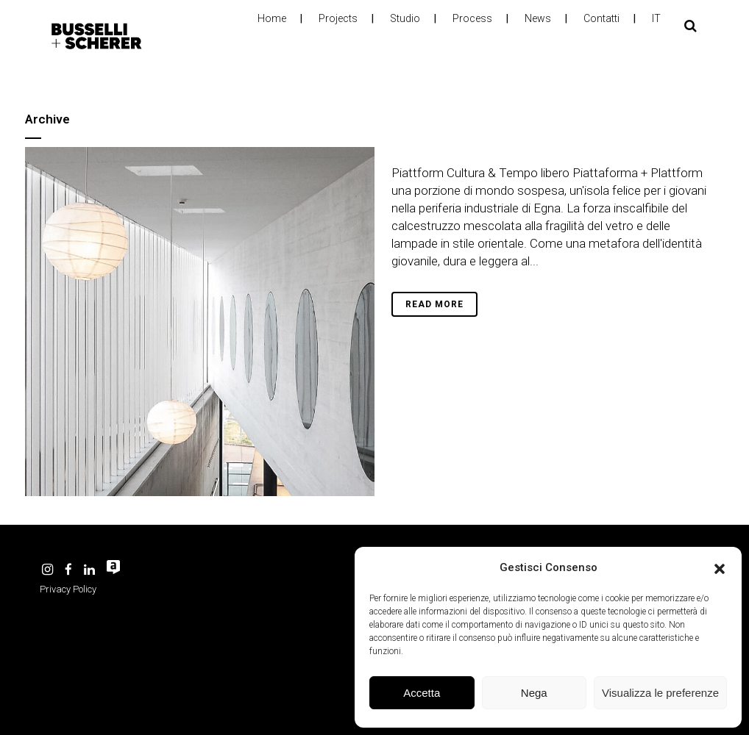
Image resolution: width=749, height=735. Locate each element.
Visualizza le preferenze (660, 692)
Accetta (421, 692)
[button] (719, 567)
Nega (534, 692)
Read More (434, 304)
